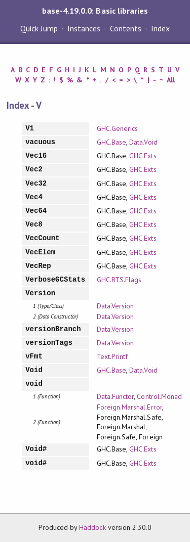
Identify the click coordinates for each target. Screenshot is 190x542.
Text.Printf (112, 356)
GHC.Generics (117, 128)
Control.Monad (159, 396)
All (171, 79)
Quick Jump (39, 28)
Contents (125, 28)
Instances (83, 28)
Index (160, 28)
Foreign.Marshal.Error (129, 407)
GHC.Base (111, 142)
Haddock (92, 527)
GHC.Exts (142, 155)
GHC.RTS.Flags (119, 279)
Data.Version (115, 305)
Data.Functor (115, 396)
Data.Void (143, 142)
